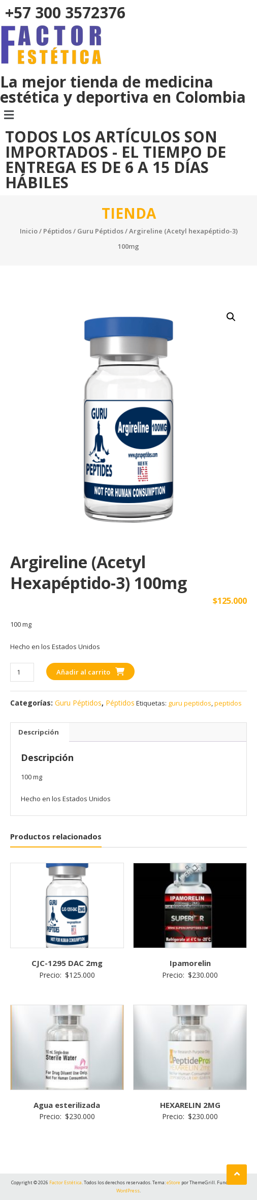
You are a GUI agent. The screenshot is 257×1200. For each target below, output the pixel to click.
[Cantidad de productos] (22, 672)
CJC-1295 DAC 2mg (67, 963)
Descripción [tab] (38, 732)
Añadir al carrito (83, 672)
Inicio (29, 231)
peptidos (228, 703)
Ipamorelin (190, 963)
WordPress (128, 1190)
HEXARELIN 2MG (190, 1105)
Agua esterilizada (67, 1105)
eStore (173, 1182)
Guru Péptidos (100, 231)
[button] (128, 114)
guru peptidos (189, 703)
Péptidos (57, 231)
